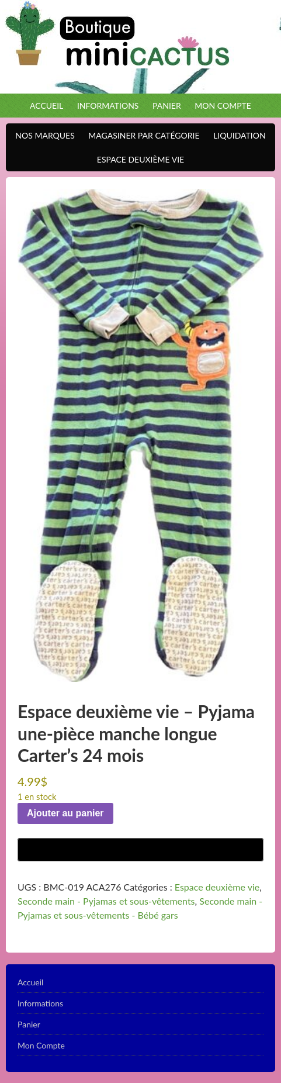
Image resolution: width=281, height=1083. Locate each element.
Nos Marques (41, 135)
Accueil (46, 106)
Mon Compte (223, 106)
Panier (166, 106)
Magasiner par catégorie (140, 135)
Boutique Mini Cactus (140, 47)
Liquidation (236, 135)
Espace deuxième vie (217, 886)
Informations (108, 106)
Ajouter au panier (65, 813)
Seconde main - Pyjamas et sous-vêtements (106, 900)
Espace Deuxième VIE (137, 159)
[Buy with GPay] (140, 849)
